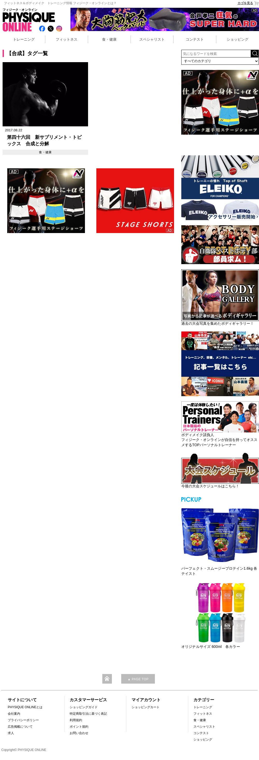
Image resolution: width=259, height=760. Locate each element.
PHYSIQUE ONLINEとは (25, 707)
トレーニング (24, 39)
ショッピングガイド (84, 707)
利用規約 (76, 720)
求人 (11, 733)
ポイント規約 (79, 726)
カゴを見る (248, 3)
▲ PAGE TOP (137, 679)
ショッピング (237, 39)
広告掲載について (20, 726)
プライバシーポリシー (23, 720)
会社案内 (14, 713)
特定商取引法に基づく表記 (88, 713)
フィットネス (66, 39)
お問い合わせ (79, 733)
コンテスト (195, 39)
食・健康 (109, 39)
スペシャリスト (152, 39)
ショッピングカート (146, 707)
